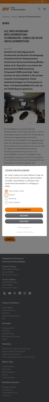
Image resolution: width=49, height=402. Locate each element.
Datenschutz (29, 232)
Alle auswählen (24, 209)
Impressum (19, 232)
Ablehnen (24, 215)
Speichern (24, 221)
